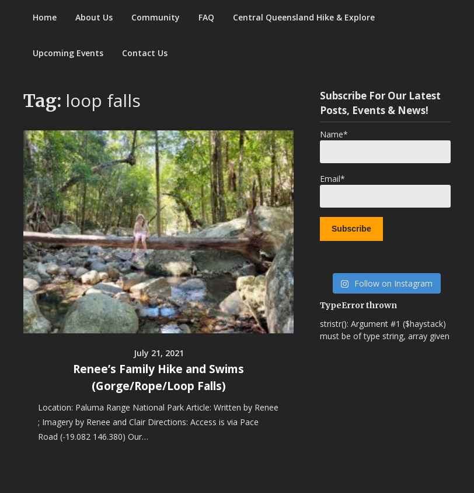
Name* (385, 146)
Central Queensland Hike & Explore (304, 17)
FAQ (206, 17)
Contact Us (145, 52)
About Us (94, 17)
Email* (385, 190)
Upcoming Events (68, 52)
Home (45, 17)
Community (155, 17)
